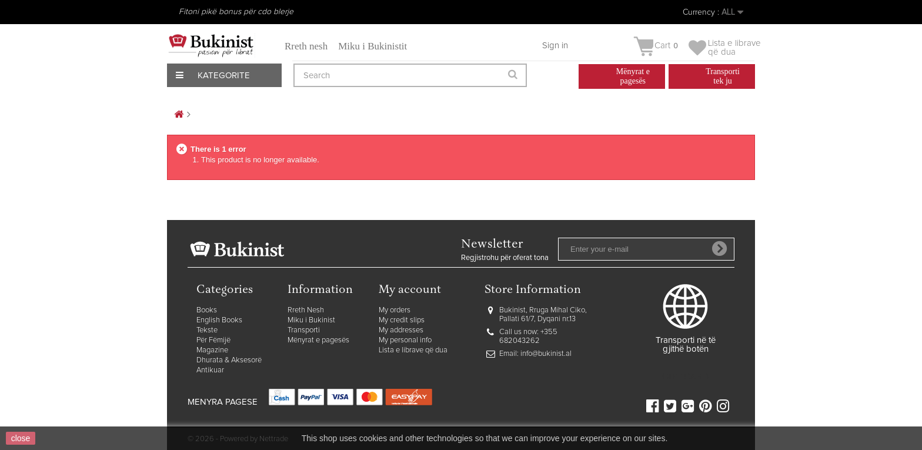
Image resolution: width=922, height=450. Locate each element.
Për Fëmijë (213, 340)
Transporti (304, 330)
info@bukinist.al (546, 354)
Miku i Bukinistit (372, 46)
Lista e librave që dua (413, 350)
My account (410, 290)
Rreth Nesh (306, 310)
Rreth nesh (306, 46)
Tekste (207, 330)
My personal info (405, 340)
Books (206, 310)
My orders (394, 310)
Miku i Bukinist (311, 320)
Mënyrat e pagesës (318, 340)
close (21, 438)
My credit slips (402, 320)
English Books (219, 320)
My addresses (401, 330)
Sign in (555, 45)
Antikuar (210, 370)
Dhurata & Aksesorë (229, 360)
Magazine (212, 350)
